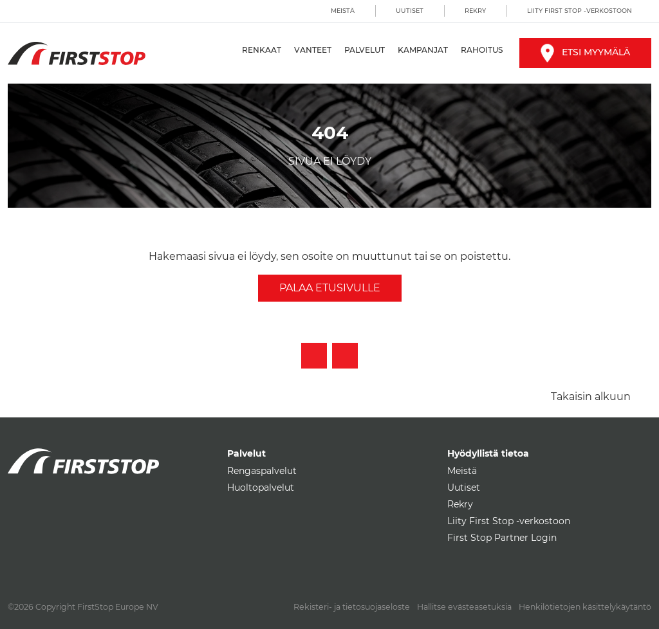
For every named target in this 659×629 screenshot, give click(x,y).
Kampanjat (423, 50)
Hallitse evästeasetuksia (464, 607)
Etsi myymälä (585, 52)
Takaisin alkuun (591, 396)
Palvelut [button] (364, 50)
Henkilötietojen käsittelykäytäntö (585, 607)
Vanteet (312, 50)
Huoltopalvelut (260, 487)
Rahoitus (482, 50)
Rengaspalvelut (262, 471)
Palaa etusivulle (329, 288)
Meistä (343, 10)
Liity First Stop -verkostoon (579, 10)
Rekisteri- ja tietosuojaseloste (351, 607)
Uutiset (409, 10)
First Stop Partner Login (502, 537)
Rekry (475, 10)
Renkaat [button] (261, 50)
